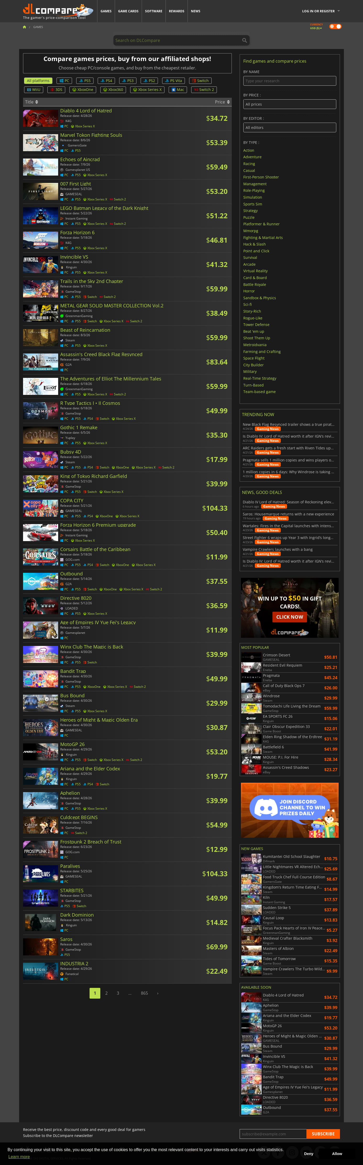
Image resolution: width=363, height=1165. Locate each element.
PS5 (85, 80)
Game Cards (128, 11)
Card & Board (255, 277)
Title (31, 102)
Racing (249, 163)
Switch (200, 80)
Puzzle (249, 217)
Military (250, 371)
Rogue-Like (252, 317)
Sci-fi (247, 304)
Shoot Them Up (256, 337)
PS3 (128, 80)
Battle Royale (254, 284)
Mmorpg (250, 230)
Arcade (249, 264)
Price (222, 102)
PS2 (149, 80)
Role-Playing (254, 190)
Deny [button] (308, 1154)
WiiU (33, 89)
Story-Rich (252, 311)
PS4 (106, 80)
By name (289, 78)
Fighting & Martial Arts (263, 237)
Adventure (252, 156)
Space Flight (254, 358)
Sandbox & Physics (259, 297)
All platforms (38, 80)
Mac (178, 89)
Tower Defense (256, 324)
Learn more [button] (19, 1157)
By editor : (289, 124)
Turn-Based (253, 384)
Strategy (250, 210)
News (195, 11)
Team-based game (259, 391)
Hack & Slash (254, 244)
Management (255, 183)
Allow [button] (337, 1154)
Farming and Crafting (262, 351)
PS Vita (173, 80)
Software (153, 11)
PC (64, 80)
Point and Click (256, 250)
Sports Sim (252, 203)
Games (106, 11)
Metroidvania (255, 344)
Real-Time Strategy (259, 378)
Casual (249, 170)
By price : (289, 101)
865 (144, 993)
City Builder (253, 364)
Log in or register (318, 11)
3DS (56, 89)
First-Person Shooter (261, 177)
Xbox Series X (147, 89)
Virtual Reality (255, 270)
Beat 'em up (253, 331)
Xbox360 (113, 89)
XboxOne (82, 89)
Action (248, 150)
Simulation (252, 197)
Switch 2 (204, 89)
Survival (250, 257)
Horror (249, 290)
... (129, 993)
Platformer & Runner (261, 223)
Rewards (176, 11)
